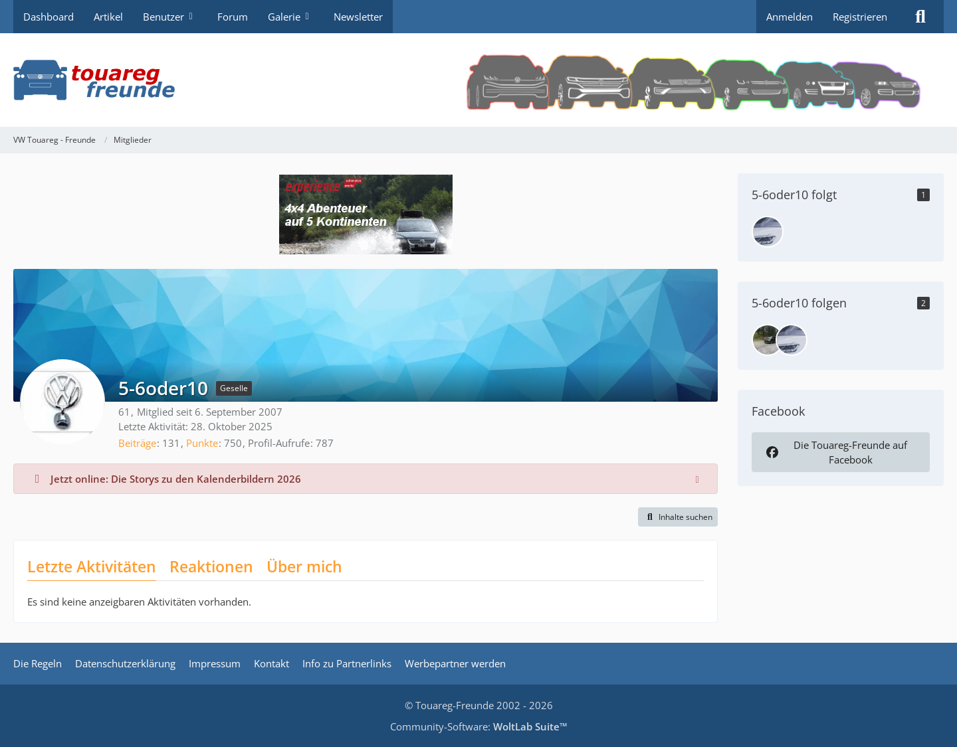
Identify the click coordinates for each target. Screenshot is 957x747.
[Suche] (920, 16)
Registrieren (860, 16)
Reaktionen (211, 566)
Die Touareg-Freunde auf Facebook (835, 452)
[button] (678, 517)
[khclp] (768, 232)
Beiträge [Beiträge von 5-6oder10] (137, 443)
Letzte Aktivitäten (91, 566)
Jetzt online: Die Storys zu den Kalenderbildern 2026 (176, 478)
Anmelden (789, 16)
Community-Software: (479, 726)
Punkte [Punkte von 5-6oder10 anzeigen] (202, 443)
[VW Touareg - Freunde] (478, 80)
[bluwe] (768, 340)
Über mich (304, 566)
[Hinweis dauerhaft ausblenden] (697, 478)
